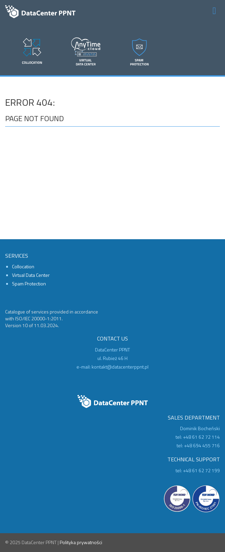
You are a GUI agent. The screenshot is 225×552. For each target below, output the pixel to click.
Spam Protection (29, 283)
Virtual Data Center (31, 275)
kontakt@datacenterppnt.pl (120, 366)
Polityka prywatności (81, 542)
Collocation (23, 266)
